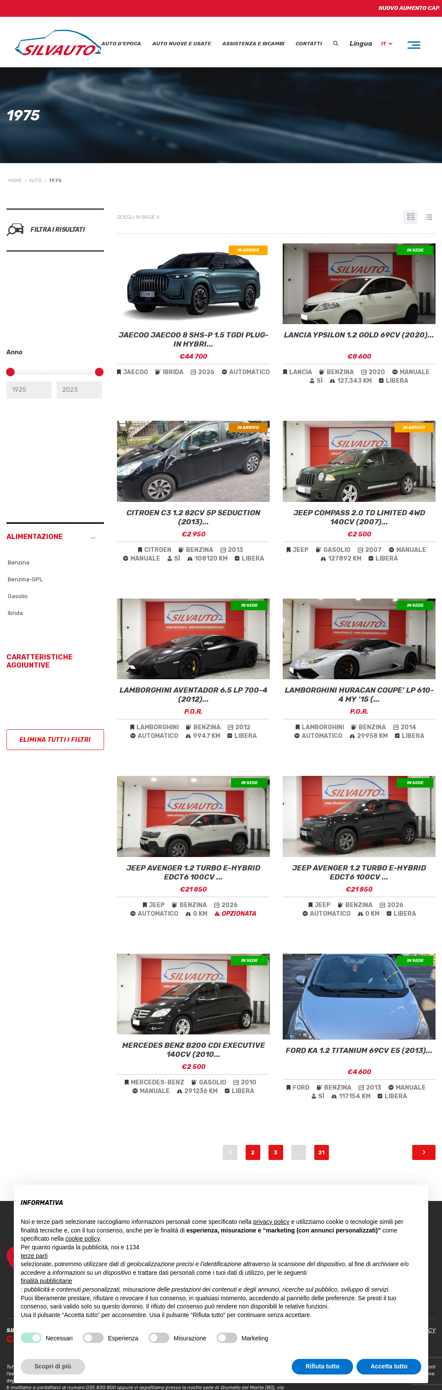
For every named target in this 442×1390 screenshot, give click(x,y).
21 (321, 1152)
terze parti (34, 1255)
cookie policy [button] (83, 1238)
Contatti (309, 44)
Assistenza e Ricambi (253, 44)
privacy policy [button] (271, 1221)
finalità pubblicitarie (46, 1280)
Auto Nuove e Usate (181, 44)
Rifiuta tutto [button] (323, 1366)
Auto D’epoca (121, 44)
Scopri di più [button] (53, 1366)
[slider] (10, 372)
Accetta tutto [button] (388, 1366)
